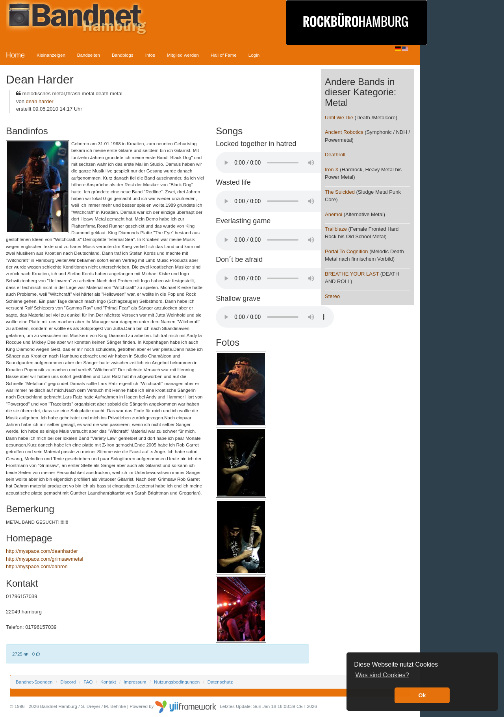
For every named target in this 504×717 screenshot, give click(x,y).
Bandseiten (88, 54)
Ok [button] (422, 695)
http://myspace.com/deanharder (42, 551)
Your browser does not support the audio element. (275, 162)
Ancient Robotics (344, 132)
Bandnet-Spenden (34, 681)
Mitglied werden (183, 54)
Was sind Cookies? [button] (382, 675)
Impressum (135, 681)
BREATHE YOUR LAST (352, 274)
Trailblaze (336, 229)
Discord (68, 681)
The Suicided (340, 192)
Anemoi (333, 214)
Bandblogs (122, 54)
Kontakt (108, 681)
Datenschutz (220, 681)
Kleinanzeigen (51, 54)
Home (15, 55)
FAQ (88, 681)
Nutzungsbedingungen (177, 681)
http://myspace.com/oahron (37, 566)
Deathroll (335, 154)
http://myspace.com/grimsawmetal (44, 559)
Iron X (332, 169)
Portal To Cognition (346, 251)
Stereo (332, 296)
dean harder (40, 101)
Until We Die (339, 117)
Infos (150, 54)
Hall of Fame (224, 54)
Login (253, 54)
